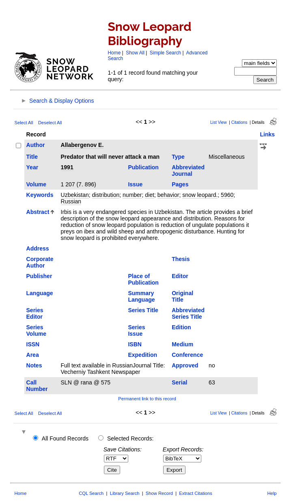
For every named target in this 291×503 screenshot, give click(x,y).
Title (32, 156)
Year (32, 167)
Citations (239, 122)
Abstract (38, 212)
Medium (182, 344)
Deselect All (50, 122)
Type (178, 156)
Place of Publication (143, 279)
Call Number (37, 385)
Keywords (40, 195)
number (132, 195)
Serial (179, 382)
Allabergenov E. (82, 145)
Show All (135, 53)
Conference (187, 355)
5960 (227, 195)
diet (149, 195)
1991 (67, 167)
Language (39, 293)
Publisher (39, 276)
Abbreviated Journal (188, 170)
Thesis (181, 259)
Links (267, 134)
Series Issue (136, 330)
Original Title (182, 296)
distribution (106, 195)
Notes (34, 365)
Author (35, 145)
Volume (36, 184)
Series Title (143, 310)
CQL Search (91, 493)
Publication (143, 167)
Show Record (159, 493)
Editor (180, 276)
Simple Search (165, 53)
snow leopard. (200, 195)
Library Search (125, 493)
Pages (180, 184)
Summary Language (141, 296)
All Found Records (65, 438)
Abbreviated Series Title (188, 313)
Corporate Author (40, 262)
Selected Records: (130, 438)
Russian (71, 201)
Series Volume (36, 330)
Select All (24, 122)
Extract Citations (195, 493)
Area (32, 355)
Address (37, 248)
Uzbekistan (75, 195)
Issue (135, 184)
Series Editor (34, 313)
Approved (185, 365)
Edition (181, 327)
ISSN (33, 344)
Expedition (142, 355)
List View (218, 122)
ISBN (134, 344)
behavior (168, 195)
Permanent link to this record (147, 398)
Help (271, 493)
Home (114, 53)
